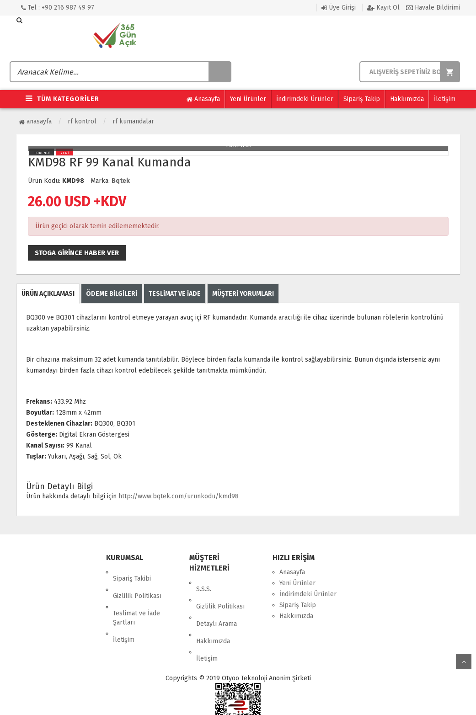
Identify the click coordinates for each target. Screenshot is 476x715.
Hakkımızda (407, 99)
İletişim (444, 99)
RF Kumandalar (133, 121)
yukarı (463, 661)
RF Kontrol (82, 121)
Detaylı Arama (216, 604)
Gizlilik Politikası (137, 583)
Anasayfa (203, 99)
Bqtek (121, 181)
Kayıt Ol (383, 7)
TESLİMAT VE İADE (175, 294)
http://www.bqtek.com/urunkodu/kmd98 (178, 496)
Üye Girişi (338, 7)
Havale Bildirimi (433, 7)
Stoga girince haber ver (77, 253)
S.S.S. (203, 583)
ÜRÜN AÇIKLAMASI (48, 294)
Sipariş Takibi (132, 572)
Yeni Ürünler (248, 99)
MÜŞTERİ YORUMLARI (243, 294)
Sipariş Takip (361, 99)
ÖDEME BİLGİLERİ (111, 294)
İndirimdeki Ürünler (304, 99)
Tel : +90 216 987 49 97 (57, 7)
